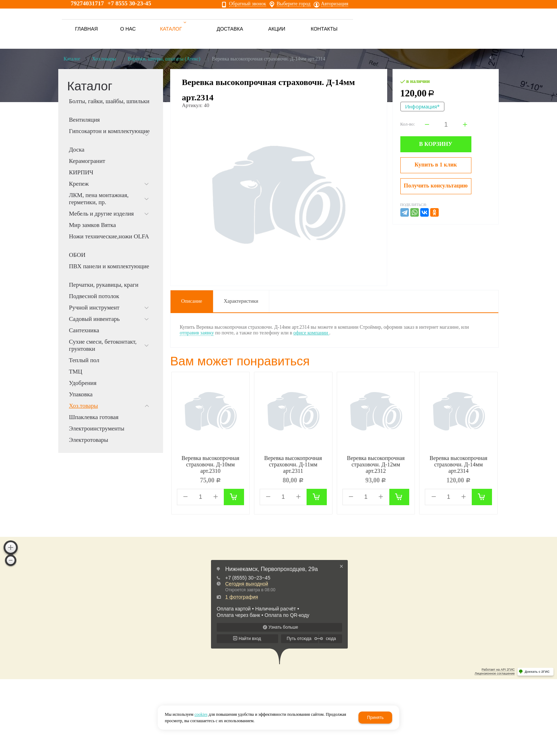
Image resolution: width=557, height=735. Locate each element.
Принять (375, 717)
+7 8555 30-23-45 (129, 3)
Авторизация (334, 3)
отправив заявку (197, 332)
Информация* (422, 106)
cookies (200, 714)
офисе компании (311, 332)
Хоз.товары (104, 59)
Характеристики (241, 301)
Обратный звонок (247, 3)
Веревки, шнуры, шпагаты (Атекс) (164, 59)
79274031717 (87, 3)
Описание (191, 301)
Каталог (72, 59)
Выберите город (293, 3)
